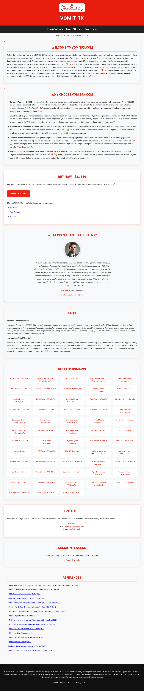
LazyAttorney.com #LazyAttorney (71, 444)
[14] (17, 148)
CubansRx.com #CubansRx (98, 412)
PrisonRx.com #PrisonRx (46, 484)
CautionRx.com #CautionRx (19, 412)
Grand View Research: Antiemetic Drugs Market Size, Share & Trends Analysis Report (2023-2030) (43, 587)
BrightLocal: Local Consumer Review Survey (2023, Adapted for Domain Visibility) (37, 613)
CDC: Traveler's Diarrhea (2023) (20, 644)
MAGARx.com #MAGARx (45, 453)
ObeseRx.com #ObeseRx (72, 474)
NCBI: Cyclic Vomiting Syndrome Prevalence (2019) (27, 640)
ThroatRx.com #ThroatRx (125, 484)
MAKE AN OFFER (18, 196)
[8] (27, 123)
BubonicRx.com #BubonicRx (125, 401)
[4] (101, 70)
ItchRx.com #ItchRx (98, 432)
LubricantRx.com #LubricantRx (19, 454)
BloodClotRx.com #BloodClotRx (72, 402)
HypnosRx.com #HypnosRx (45, 432)
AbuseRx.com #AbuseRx (19, 380)
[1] (97, 58)
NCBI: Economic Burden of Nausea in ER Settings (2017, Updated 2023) (34, 605)
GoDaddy (13, 209)
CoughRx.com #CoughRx (46, 412)
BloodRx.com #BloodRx (98, 401)
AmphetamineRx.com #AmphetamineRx (45, 381)
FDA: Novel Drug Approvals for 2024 (21, 635)
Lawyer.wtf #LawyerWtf (19, 443)
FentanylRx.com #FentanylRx (98, 423)
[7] (39, 113)
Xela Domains (15, 214)
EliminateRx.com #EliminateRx (45, 423)
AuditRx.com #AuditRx (125, 391)
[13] (134, 142)
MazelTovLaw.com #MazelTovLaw (72, 454)
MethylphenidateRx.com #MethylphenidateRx (98, 454)
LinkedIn (77, 562)
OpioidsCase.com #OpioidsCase (98, 475)
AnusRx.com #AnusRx (19, 391)
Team (87, 29)
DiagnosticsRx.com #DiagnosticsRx (19, 423)
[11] (65, 131)
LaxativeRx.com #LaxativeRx (45, 444)
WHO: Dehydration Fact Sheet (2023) (22, 618)
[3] (68, 64)
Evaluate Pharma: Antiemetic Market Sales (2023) (26, 600)
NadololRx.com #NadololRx (72, 464)
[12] (88, 134)
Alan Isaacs (65, 292)
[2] (66, 64)
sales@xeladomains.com (74, 528)
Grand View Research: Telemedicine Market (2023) (26, 631)
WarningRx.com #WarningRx (19, 495)
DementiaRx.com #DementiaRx (125, 413)
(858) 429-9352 (75, 531)
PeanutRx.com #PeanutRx (19, 484)
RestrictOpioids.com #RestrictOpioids (98, 485)
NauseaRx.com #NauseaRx (125, 464)
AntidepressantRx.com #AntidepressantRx (98, 381)
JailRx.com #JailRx (125, 432)
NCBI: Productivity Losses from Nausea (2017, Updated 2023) (30, 653)
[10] (63, 131)
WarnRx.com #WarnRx (45, 495)
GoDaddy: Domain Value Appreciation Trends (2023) (27, 648)
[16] (87, 159)
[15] (53, 156)
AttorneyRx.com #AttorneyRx (98, 392)
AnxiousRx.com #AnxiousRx (45, 391)
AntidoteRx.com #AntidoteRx (125, 381)
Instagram (67, 562)
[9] (114, 123)
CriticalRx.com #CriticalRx (72, 412)
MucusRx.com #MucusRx (45, 464)
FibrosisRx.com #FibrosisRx (125, 422)
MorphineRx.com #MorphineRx (125, 454)
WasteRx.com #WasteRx (72, 495)
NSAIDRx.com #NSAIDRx (45, 474)
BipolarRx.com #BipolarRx (45, 401)
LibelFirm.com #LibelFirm (98, 443)
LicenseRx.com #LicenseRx (125, 443)
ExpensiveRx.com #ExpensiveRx (72, 423)
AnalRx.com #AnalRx (71, 380)
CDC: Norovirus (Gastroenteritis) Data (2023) (24, 596)
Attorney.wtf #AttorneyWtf (72, 391)
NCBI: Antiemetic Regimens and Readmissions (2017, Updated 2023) (33, 622)
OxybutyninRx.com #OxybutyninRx (125, 475)
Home (94, 29)
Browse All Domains (74, 29)
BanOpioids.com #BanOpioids (19, 402)
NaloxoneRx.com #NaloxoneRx (98, 465)
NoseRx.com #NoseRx (19, 474)
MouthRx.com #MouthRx (19, 464)
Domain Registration (55, 29)
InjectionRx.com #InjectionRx (72, 433)
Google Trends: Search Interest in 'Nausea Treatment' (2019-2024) (32, 609)
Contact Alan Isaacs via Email (72, 297)
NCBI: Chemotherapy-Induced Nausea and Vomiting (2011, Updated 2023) (35, 592)
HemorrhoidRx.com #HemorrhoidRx (19, 433)
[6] (25, 109)
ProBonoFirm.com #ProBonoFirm (72, 485)
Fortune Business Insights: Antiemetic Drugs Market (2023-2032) (32, 626)
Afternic (13, 219)
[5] (103, 70)
